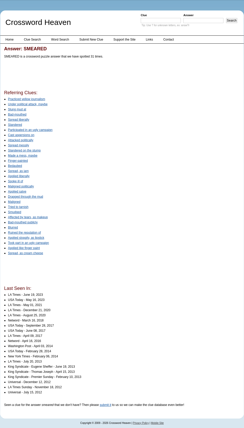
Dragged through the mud (25, 196)
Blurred (13, 227)
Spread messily (18, 145)
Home (9, 39)
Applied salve (17, 191)
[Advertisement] (97, 75)
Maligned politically (21, 186)
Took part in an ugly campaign (28, 243)
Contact (168, 39)
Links (149, 39)
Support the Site (125, 39)
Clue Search (32, 39)
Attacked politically (20, 140)
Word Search (60, 39)
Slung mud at (17, 109)
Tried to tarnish (18, 207)
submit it (105, 405)
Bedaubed (15, 166)
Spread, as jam (18, 171)
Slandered (15, 125)
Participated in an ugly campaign (30, 130)
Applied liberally (19, 176)
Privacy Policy (141, 423)
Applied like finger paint (24, 248)
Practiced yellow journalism (26, 99)
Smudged (14, 212)
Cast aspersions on (21, 135)
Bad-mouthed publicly (22, 222)
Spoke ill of (15, 181)
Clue (144, 15)
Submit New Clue (91, 39)
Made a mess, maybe (22, 155)
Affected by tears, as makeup (28, 217)
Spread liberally (18, 119)
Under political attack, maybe (28, 104)
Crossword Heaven (38, 22)
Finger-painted (18, 161)
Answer (188, 15)
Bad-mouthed (17, 114)
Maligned (14, 202)
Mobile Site (157, 423)
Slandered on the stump (24, 150)
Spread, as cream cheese (25, 253)
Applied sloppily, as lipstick (26, 238)
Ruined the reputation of (24, 232)
